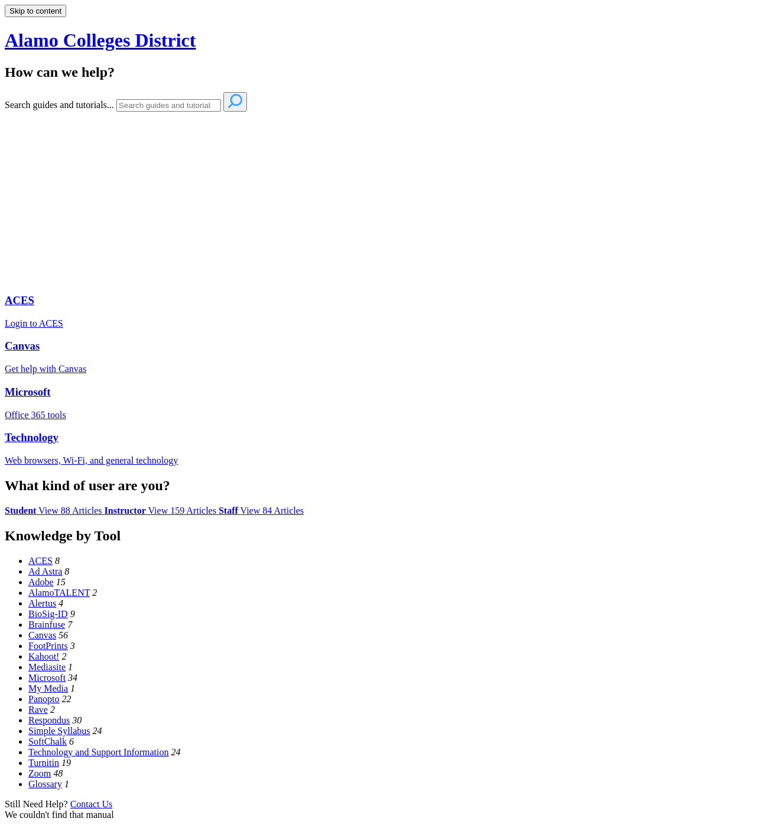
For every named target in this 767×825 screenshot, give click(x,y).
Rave (38, 710)
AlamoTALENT (59, 593)
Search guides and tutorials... (59, 105)
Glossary (45, 784)
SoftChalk (47, 741)
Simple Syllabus (59, 731)
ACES (40, 561)
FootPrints (48, 646)
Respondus (49, 720)
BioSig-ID (48, 614)
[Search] (168, 105)
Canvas (42, 635)
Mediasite (47, 667)
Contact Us (91, 804)
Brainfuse (46, 624)
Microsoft (47, 678)
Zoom (39, 773)
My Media (48, 688)
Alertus (42, 603)
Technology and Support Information (98, 752)
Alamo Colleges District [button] (100, 40)
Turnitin (43, 763)
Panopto (43, 699)
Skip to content (35, 10)
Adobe (41, 582)
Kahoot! (43, 656)
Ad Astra (45, 571)
